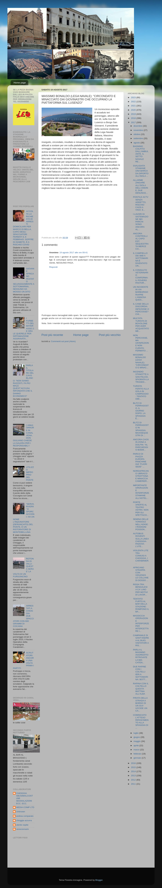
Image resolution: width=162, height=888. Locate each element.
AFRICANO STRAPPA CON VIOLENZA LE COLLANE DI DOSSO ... (141, 574)
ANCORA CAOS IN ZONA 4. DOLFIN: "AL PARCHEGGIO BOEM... (141, 444)
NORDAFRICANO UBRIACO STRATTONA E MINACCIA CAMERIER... (141, 476)
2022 (133, 101)
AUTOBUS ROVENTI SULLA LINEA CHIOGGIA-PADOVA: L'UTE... (141, 540)
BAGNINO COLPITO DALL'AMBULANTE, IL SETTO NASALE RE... (141, 154)
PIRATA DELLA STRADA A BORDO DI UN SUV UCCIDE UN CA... (140, 704)
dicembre (138, 126)
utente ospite (22, 825)
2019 (133, 114)
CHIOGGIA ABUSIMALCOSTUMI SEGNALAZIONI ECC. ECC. (24, 798)
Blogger (99, 880)
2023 (133, 97)
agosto (137, 142)
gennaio (138, 758)
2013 (133, 775)
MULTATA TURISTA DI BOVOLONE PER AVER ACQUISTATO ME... (141, 324)
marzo (137, 749)
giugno (137, 737)
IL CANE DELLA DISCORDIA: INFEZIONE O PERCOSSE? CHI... (141, 309)
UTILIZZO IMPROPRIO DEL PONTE (30, 473)
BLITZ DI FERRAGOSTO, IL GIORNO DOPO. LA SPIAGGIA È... (141, 411)
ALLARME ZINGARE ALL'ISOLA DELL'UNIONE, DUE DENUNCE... (140, 186)
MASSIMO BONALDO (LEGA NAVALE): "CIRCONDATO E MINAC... (141, 361)
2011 (133, 784)
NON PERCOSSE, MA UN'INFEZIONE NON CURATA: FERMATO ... (141, 343)
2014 (133, 771)
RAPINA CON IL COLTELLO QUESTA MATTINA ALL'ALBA (141, 688)
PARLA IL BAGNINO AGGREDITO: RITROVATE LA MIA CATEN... (141, 656)
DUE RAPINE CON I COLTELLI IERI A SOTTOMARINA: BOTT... (140, 673)
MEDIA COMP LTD (25, 807)
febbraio (138, 754)
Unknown (20, 811)
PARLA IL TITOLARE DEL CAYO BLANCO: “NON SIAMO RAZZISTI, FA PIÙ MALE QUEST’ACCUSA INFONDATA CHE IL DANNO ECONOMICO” (23, 380)
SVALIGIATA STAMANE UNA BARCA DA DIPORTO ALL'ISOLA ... (141, 171)
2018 (133, 118)
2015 (133, 767)
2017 (133, 122)
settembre (139, 138)
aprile (136, 745)
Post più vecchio (110, 335)
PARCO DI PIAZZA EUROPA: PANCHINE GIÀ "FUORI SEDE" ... (140, 460)
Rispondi (53, 267)
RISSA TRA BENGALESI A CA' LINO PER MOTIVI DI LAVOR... (140, 589)
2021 (133, 105)
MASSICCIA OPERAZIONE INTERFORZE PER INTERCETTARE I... (141, 623)
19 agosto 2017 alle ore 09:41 (73, 252)
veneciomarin (22, 829)
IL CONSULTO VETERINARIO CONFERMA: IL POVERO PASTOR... (140, 276)
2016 (133, 763)
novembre (139, 130)
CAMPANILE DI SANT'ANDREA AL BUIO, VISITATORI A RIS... (141, 640)
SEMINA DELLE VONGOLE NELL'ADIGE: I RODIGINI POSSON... (141, 524)
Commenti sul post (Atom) (63, 341)
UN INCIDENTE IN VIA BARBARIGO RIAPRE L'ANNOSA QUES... (140, 293)
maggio (137, 741)
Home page (20, 82)
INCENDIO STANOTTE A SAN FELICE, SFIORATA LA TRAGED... (141, 377)
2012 (133, 780)
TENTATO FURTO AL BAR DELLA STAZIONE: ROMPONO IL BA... (141, 605)
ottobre (137, 134)
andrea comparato (25, 816)
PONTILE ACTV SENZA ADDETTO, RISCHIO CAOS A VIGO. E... (140, 203)
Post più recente (52, 335)
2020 (133, 110)
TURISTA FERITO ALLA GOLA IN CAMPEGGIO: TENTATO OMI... (141, 392)
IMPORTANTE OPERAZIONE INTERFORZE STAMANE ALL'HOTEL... (141, 491)
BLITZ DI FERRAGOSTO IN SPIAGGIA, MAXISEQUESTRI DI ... (141, 429)
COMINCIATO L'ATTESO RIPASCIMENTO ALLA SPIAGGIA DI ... (141, 721)
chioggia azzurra (24, 820)
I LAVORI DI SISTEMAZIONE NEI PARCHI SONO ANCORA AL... (140, 222)
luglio (136, 733)
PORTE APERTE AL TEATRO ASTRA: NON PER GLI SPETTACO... (141, 508)
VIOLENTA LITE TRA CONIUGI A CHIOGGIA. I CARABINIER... (141, 556)
